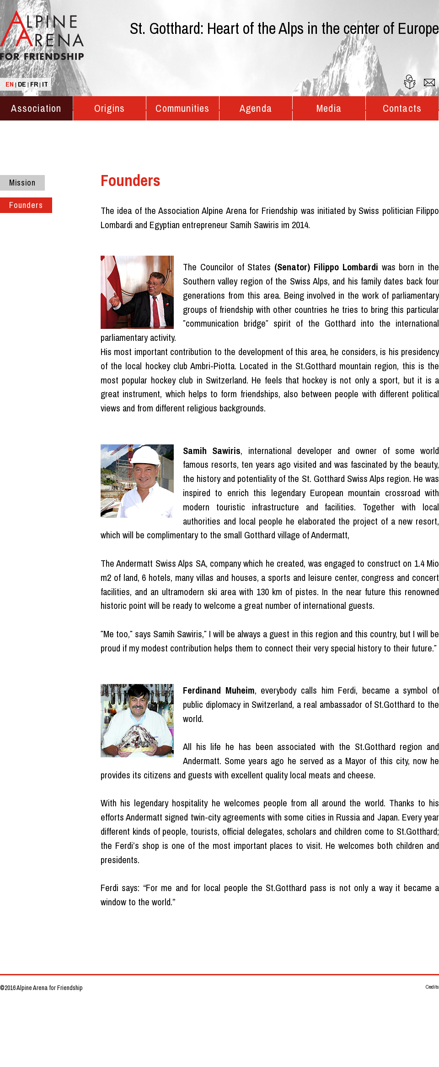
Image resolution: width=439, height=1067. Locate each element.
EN (9, 84)
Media (329, 108)
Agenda (256, 108)
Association (36, 108)
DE (22, 84)
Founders (26, 205)
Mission (22, 183)
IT (45, 84)
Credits (432, 986)
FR (34, 84)
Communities (182, 108)
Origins (109, 108)
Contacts (402, 108)
